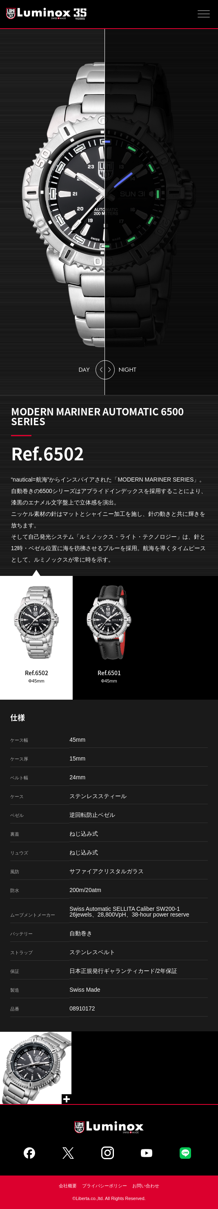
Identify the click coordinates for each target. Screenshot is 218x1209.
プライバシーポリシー (104, 1185)
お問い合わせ (145, 1185)
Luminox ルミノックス (47, 13)
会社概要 (68, 1185)
